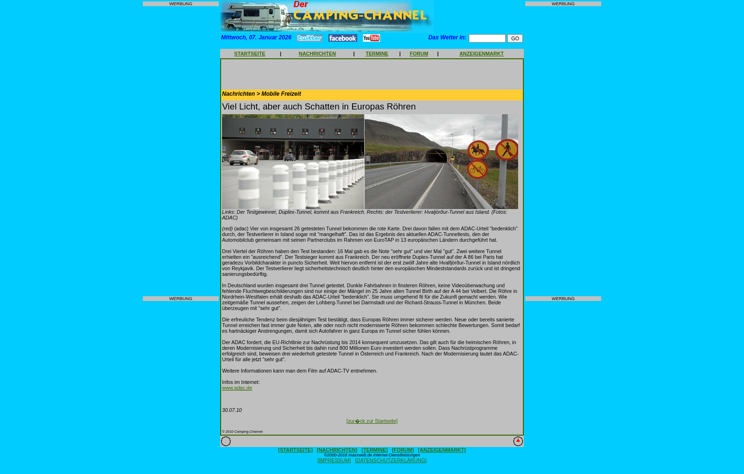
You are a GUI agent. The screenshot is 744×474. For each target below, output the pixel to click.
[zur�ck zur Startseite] (372, 421)
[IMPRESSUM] (334, 460)
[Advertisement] (181, 151)
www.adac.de (237, 388)
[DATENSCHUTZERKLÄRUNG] (391, 460)
